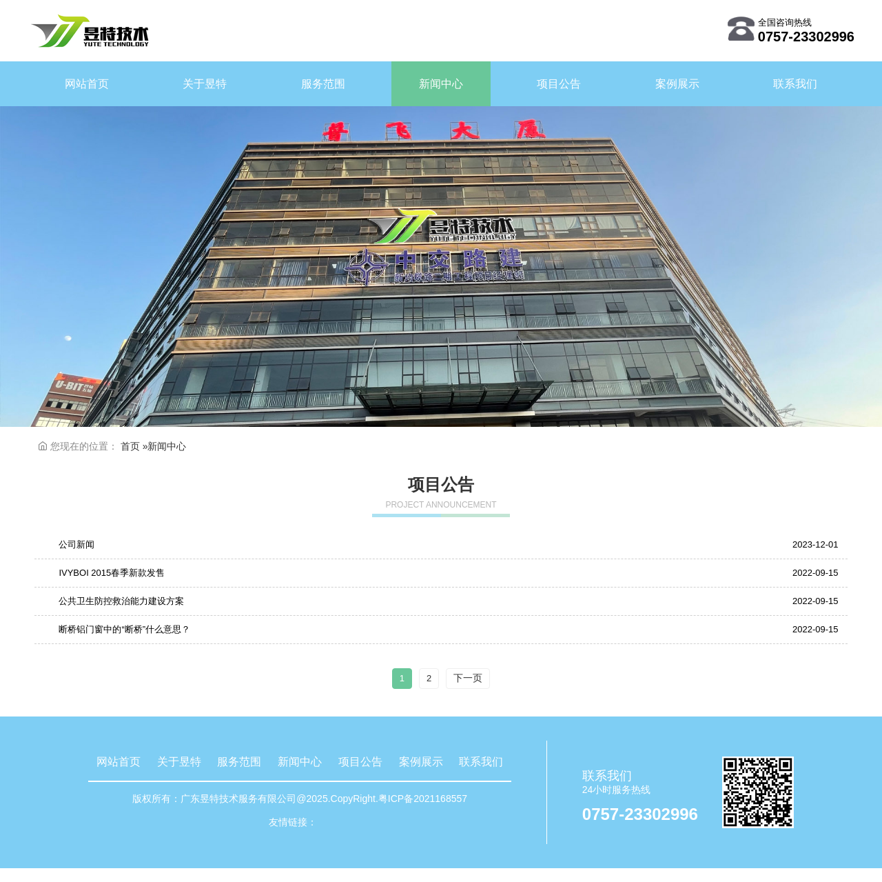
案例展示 (421, 762)
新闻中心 (300, 762)
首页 (130, 446)
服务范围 (239, 762)
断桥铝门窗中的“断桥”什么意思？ (124, 629)
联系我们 (481, 762)
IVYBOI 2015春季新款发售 (112, 573)
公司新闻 (76, 544)
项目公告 (360, 762)
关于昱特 (179, 762)
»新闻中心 (165, 446)
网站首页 (118, 762)
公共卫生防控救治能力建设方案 (121, 601)
